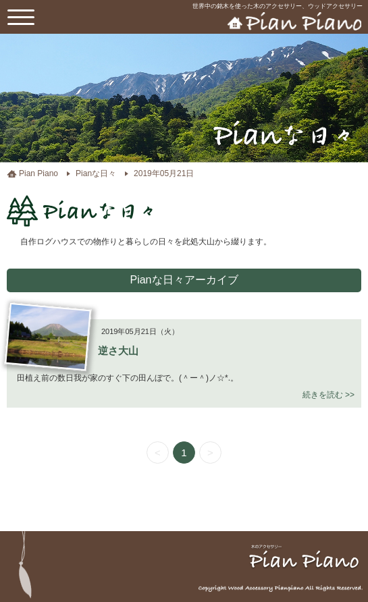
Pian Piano (38, 173)
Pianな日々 (96, 173)
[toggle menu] (20, 16)
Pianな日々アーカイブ (184, 279)
